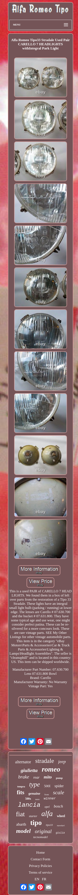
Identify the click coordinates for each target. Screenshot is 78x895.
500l (47, 786)
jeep (62, 761)
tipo (36, 822)
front (46, 794)
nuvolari (61, 825)
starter (33, 816)
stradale (44, 760)
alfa (47, 814)
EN (37, 879)
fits (20, 792)
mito (48, 777)
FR (44, 879)
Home (40, 852)
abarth (21, 824)
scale (58, 792)
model (23, 831)
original (43, 831)
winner (50, 798)
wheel (61, 816)
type (34, 784)
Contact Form (40, 859)
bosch (58, 806)
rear (36, 777)
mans (37, 799)
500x (28, 798)
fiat (20, 814)
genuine (34, 793)
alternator (23, 762)
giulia (60, 832)
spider (59, 786)
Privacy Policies (40, 866)
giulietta (29, 770)
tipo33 (49, 824)
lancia (29, 805)
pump (59, 777)
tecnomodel (40, 837)
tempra (21, 786)
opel (47, 806)
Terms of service (40, 872)
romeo (51, 769)
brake (23, 776)
